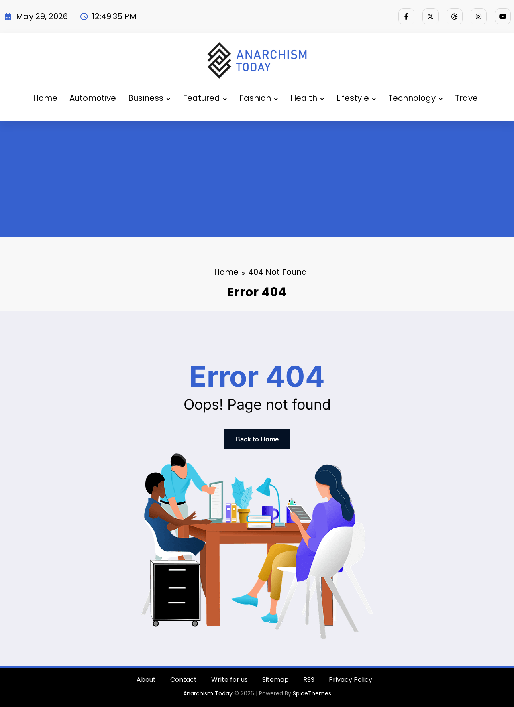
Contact (183, 679)
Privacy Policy (350, 679)
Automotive (92, 98)
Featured (205, 98)
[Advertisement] (257, 181)
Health (307, 98)
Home (45, 98)
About (146, 679)
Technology (415, 98)
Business (149, 98)
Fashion (258, 98)
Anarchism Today (208, 693)
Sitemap (275, 679)
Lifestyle (356, 98)
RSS (308, 679)
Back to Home (257, 439)
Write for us (229, 679)
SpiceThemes (312, 693)
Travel (467, 98)
